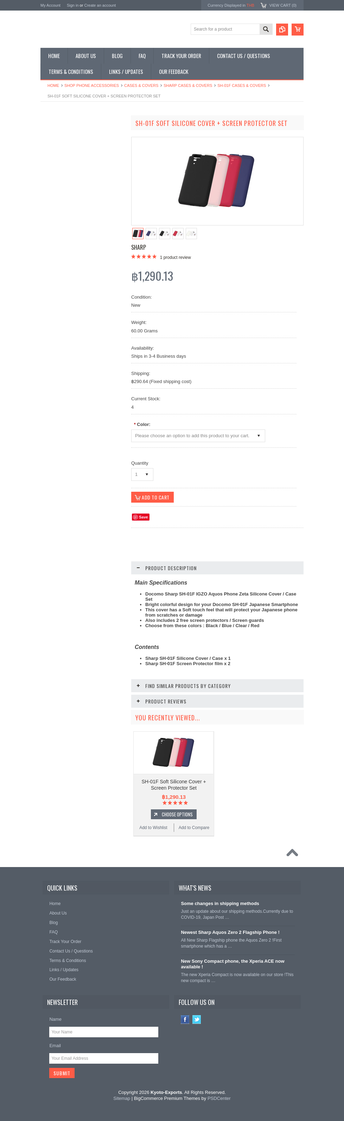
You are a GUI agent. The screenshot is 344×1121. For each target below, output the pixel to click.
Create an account (100, 5)
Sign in (73, 5)
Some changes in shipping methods (220, 903)
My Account (50, 5)
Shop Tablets (56, 184)
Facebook (185, 1019)
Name (55, 1019)
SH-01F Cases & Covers (241, 85)
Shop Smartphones (62, 136)
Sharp (138, 247)
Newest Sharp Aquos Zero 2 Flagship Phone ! (230, 932)
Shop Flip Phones (61, 148)
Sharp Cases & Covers (188, 85)
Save (143, 517)
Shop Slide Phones (62, 160)
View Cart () (283, 5)
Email (55, 1045)
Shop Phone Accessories (91, 85)
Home (53, 85)
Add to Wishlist (61, 460)
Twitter (196, 1019)
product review (175, 257)
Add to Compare (103, 460)
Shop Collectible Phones (67, 219)
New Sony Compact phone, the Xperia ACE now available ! (232, 964)
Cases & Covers (141, 85)
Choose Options (86, 446)
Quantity (139, 463)
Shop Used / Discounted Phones (74, 207)
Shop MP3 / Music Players (69, 195)
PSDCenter (219, 1098)
